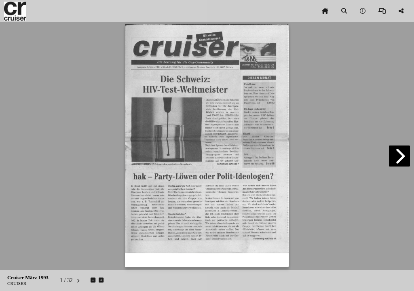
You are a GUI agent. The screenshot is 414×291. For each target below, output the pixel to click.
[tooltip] (325, 11)
